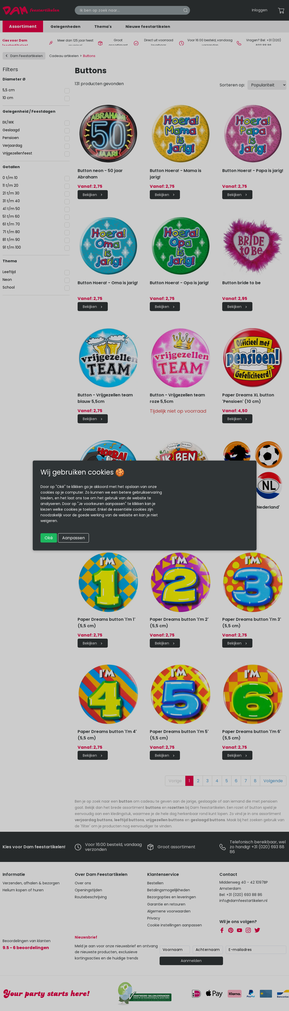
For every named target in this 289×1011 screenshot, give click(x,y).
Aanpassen (73, 538)
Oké (49, 538)
